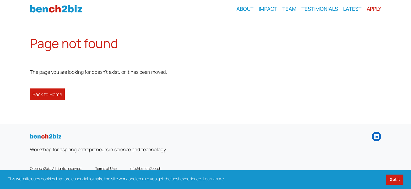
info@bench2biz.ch (145, 168)
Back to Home (47, 94)
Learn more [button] (213, 179)
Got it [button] (395, 179)
